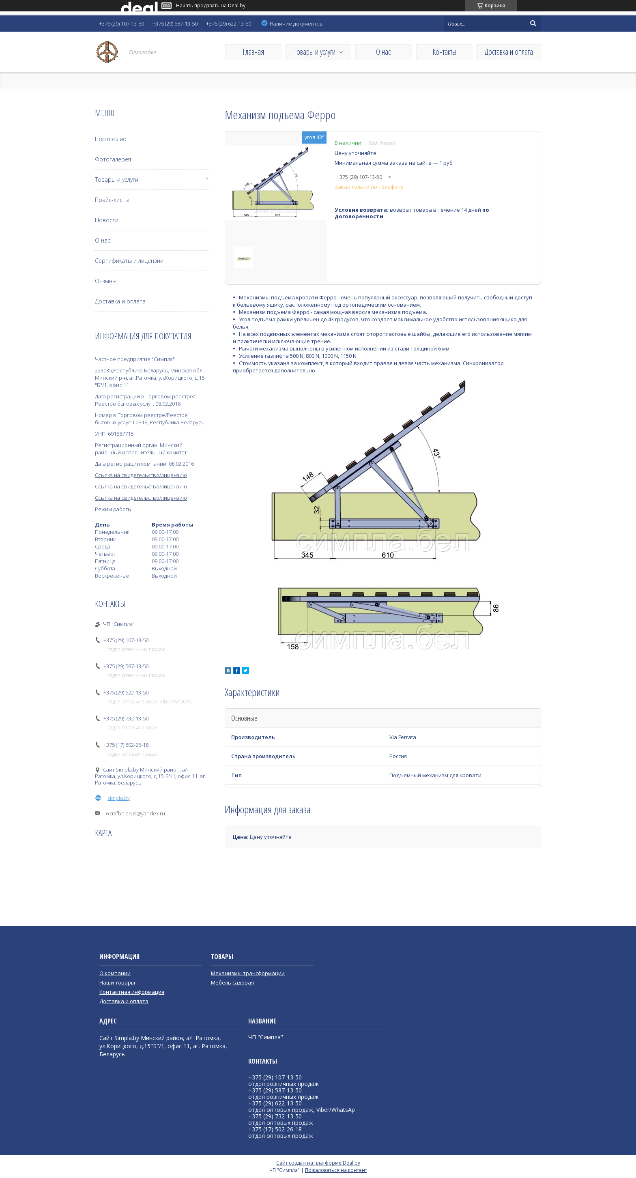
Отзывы (105, 281)
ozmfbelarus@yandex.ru (135, 813)
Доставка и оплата (509, 51)
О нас (383, 51)
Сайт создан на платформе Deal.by (318, 1162)
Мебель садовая (232, 982)
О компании (115, 973)
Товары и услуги (314, 51)
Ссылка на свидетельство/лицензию (141, 475)
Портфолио (111, 139)
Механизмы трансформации (248, 973)
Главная (253, 51)
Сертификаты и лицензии (129, 260)
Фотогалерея (113, 159)
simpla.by (118, 798)
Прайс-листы (112, 200)
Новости (106, 220)
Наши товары (117, 982)
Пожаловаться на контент (336, 1170)
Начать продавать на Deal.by (210, 6)
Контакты (444, 51)
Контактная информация (131, 991)
